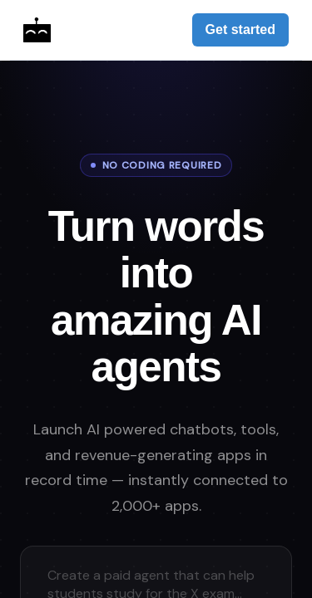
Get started (240, 29)
